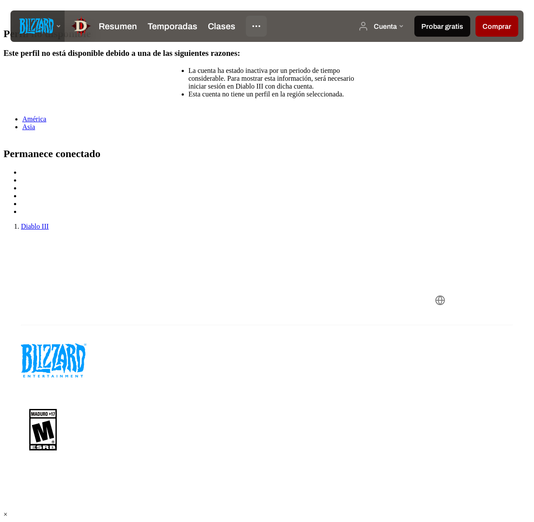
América (34, 119)
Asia (28, 126)
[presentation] (37, 26)
